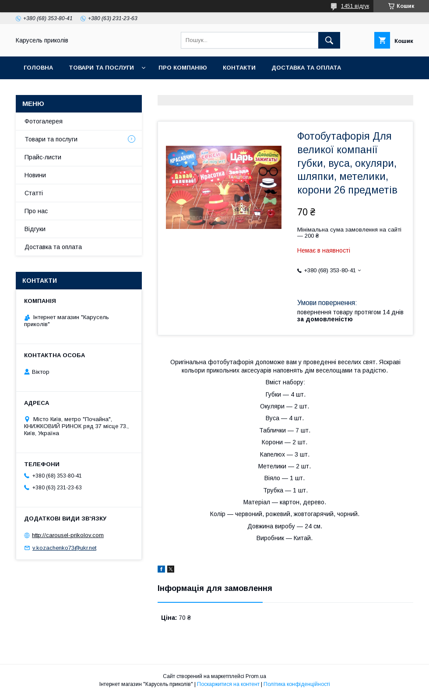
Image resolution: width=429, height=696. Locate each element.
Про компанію (182, 67)
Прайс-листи (43, 157)
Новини (35, 175)
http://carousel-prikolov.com (68, 535)
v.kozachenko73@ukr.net (64, 548)
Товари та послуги (101, 67)
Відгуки (35, 228)
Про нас (36, 210)
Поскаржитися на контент (228, 684)
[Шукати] (329, 40)
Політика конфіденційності (297, 684)
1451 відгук (355, 6)
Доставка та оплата (306, 67)
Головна (38, 67)
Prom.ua (256, 676)
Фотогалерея (44, 121)
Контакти (239, 67)
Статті (34, 193)
